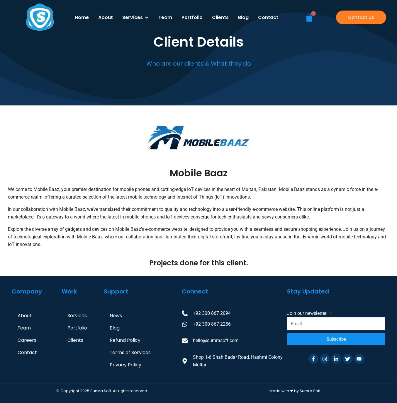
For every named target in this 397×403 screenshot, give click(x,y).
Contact (27, 352)
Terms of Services (130, 352)
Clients (75, 340)
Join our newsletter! (308, 313)
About (25, 315)
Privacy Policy (125, 364)
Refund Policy (125, 340)
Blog (115, 328)
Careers (27, 340)
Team (24, 328)
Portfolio (77, 328)
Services (77, 315)
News (116, 315)
